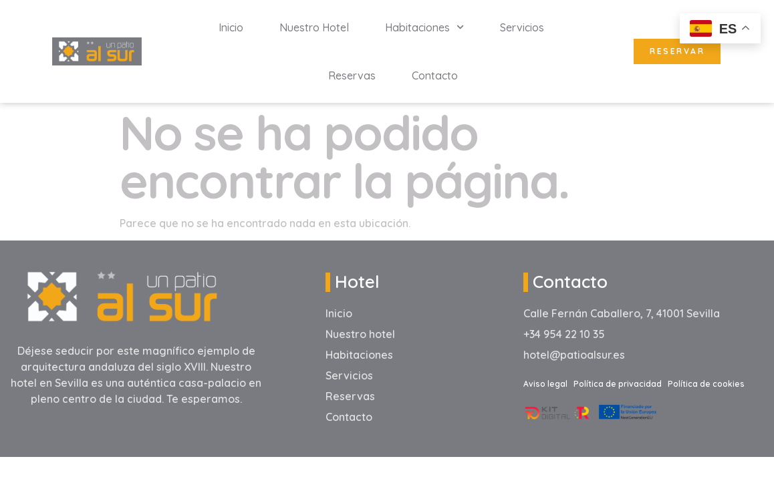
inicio (231, 27)
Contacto (435, 75)
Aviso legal (545, 384)
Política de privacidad (617, 384)
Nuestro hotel (314, 27)
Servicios (522, 27)
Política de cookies (706, 384)
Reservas (352, 75)
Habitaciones (424, 27)
